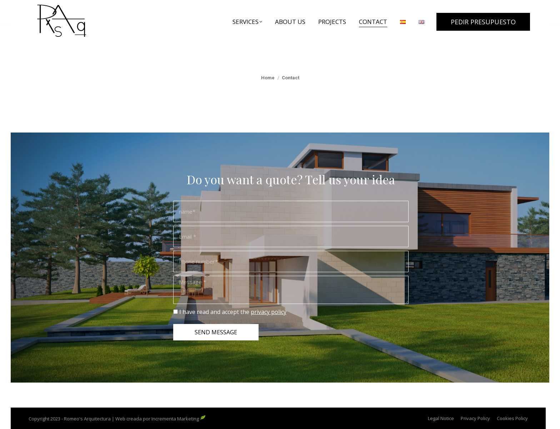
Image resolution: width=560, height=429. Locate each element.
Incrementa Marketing (178, 418)
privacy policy (268, 312)
